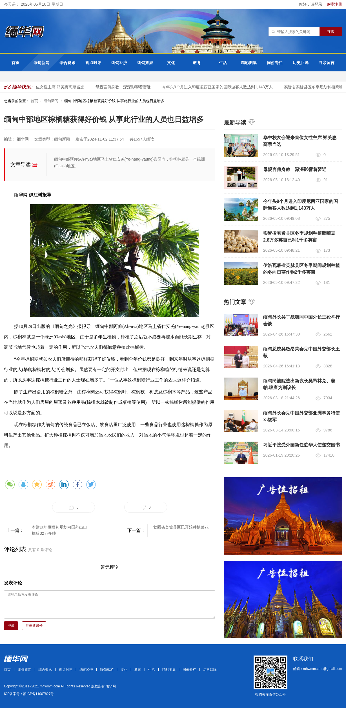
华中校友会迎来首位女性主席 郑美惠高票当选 (46, 87)
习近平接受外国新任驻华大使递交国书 (301, 444)
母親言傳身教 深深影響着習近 (124, 87)
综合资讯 (67, 62)
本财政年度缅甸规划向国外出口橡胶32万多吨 (59, 530)
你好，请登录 (311, 4)
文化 (171, 62)
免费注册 (334, 4)
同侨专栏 (275, 62)
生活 (223, 62)
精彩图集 (249, 62)
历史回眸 (301, 62)
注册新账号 (34, 626)
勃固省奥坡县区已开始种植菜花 (181, 527)
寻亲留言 (326, 62)
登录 (11, 626)
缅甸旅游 (145, 62)
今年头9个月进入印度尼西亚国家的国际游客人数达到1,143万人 (219, 87)
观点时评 (93, 62)
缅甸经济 (119, 62)
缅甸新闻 (41, 62)
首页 (15, 62)
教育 (197, 62)
